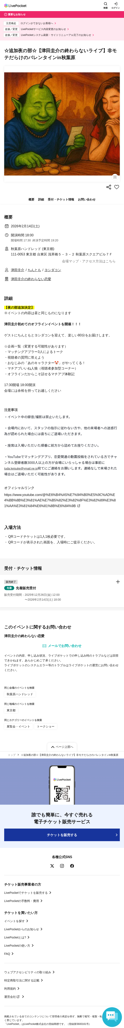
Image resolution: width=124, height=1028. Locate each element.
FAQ (7, 953)
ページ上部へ (64, 746)
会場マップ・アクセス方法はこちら (89, 261)
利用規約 (10, 988)
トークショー (45, 726)
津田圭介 (17, 270)
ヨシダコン (52, 270)
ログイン (115, 8)
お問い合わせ (87, 199)
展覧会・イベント (18, 726)
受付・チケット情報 (61, 199)
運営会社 (12, 996)
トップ (12, 754)
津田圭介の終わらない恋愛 (31, 279)
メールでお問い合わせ (62, 646)
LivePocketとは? (15, 937)
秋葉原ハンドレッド (20, 694)
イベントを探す (14, 921)
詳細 (41, 199)
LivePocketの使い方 (17, 945)
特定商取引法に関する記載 (21, 980)
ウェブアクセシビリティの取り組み (27, 972)
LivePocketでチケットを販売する (26, 892)
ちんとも (34, 270)
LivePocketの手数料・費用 (21, 901)
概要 (31, 199)
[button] (62, 591)
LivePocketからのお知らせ (21, 929)
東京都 (11, 710)
